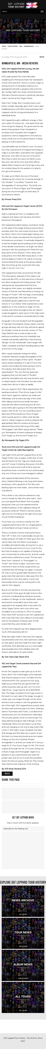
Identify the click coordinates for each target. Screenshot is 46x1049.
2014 (20, 46)
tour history (12, 46)
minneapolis (28, 46)
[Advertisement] (23, 807)
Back (42, 57)
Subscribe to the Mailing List (15, 829)
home (4, 46)
